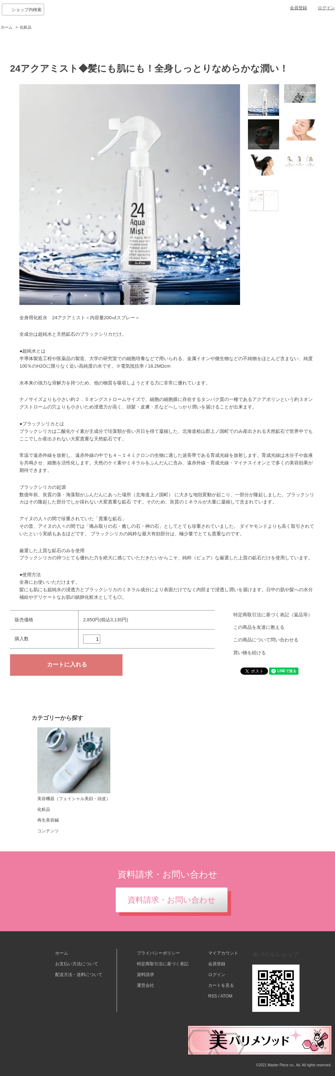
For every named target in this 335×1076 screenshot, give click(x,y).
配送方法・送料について (78, 974)
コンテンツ (48, 830)
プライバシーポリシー (158, 953)
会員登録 (298, 7)
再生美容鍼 (48, 820)
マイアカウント (223, 953)
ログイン (326, 7)
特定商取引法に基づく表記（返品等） (272, 614)
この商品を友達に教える (258, 627)
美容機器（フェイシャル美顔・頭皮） (73, 764)
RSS (212, 996)
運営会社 (145, 985)
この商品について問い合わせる (265, 639)
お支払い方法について (76, 963)
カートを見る (221, 985)
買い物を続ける (249, 652)
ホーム (7, 27)
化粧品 (26, 27)
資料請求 (145, 974)
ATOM (226, 996)
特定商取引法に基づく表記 (162, 963)
